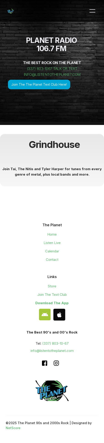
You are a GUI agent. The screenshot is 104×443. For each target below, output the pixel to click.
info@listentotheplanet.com (52, 350)
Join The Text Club (52, 294)
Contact (52, 259)
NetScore (13, 428)
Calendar (52, 251)
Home (52, 234)
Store (52, 286)
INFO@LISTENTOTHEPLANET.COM (52, 74)
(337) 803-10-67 (55, 343)
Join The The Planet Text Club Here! (39, 84)
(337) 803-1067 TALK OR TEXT (52, 68)
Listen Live (52, 243)
